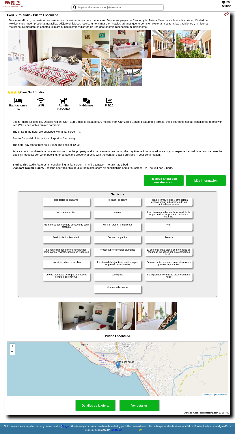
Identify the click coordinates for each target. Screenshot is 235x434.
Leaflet (206, 394)
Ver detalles (139, 405)
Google (65, 426)
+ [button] (12, 346)
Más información (206, 180)
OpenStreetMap (220, 394)
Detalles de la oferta (95, 405)
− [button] (12, 352)
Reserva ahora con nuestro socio (164, 180)
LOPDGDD (116, 430)
